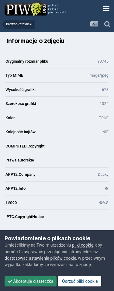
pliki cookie (82, 245)
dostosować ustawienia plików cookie (40, 258)
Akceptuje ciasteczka (30, 281)
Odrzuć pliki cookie (79, 281)
